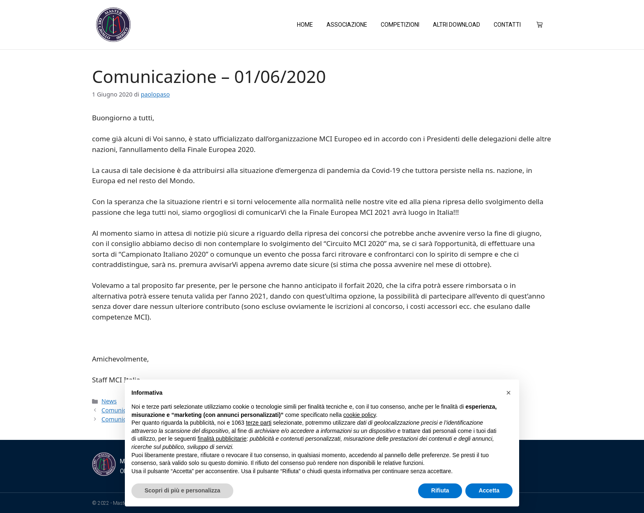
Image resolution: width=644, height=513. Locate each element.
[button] (508, 392)
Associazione (347, 24)
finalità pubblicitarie (222, 438)
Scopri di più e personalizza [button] (182, 490)
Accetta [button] (488, 490)
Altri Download (456, 24)
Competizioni (400, 24)
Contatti (507, 24)
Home (305, 24)
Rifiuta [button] (440, 490)
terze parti (258, 422)
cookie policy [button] (359, 415)
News (109, 401)
